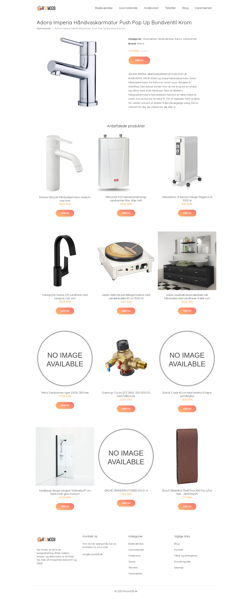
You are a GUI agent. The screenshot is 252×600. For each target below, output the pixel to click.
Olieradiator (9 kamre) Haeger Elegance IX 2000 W (187, 202)
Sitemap (178, 570)
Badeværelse (104, 9)
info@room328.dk (93, 557)
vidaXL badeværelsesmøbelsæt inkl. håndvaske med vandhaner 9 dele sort (187, 300)
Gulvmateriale (128, 9)
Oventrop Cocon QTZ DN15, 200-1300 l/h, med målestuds (126, 397)
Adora (178, 42)
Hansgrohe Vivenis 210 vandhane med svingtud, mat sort (65, 300)
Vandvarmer (190, 42)
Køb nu (139, 63)
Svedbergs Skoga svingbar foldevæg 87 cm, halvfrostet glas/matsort (65, 495)
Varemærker (203, 9)
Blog (185, 9)
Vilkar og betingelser (186, 558)
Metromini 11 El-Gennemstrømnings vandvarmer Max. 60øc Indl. (126, 202)
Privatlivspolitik (182, 564)
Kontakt (178, 552)
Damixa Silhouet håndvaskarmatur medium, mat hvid (65, 202)
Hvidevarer (151, 9)
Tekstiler (170, 9)
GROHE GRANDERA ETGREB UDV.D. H (126, 493)
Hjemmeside (44, 31)
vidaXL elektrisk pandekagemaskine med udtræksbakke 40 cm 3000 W (126, 300)
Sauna (131, 564)
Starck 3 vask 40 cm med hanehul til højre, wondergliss (187, 397)
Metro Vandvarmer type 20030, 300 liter (65, 395)
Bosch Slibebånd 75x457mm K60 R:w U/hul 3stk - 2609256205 (187, 495)
